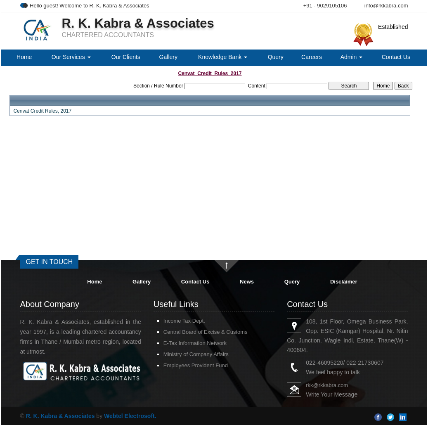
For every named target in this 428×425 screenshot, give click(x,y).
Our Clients (125, 57)
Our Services (71, 57)
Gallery (168, 57)
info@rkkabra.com (386, 5)
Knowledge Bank (222, 57)
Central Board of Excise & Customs (205, 332)
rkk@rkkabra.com (327, 385)
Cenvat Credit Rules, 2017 (42, 111)
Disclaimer (343, 282)
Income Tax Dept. (184, 321)
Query (276, 57)
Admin (352, 57)
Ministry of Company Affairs (196, 354)
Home (24, 57)
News (247, 282)
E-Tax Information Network (195, 343)
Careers (311, 57)
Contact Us (396, 57)
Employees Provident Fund (195, 365)
